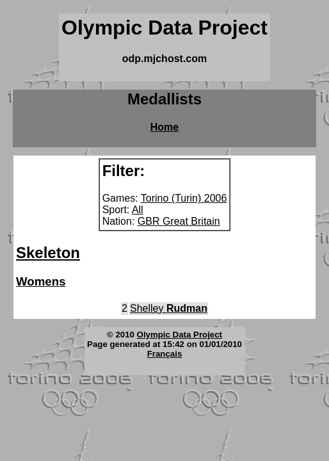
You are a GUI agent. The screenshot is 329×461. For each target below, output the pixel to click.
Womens (41, 281)
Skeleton (48, 252)
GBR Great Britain (179, 221)
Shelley (168, 308)
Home (164, 127)
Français (164, 354)
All (137, 209)
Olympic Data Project (179, 334)
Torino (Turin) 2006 (184, 198)
